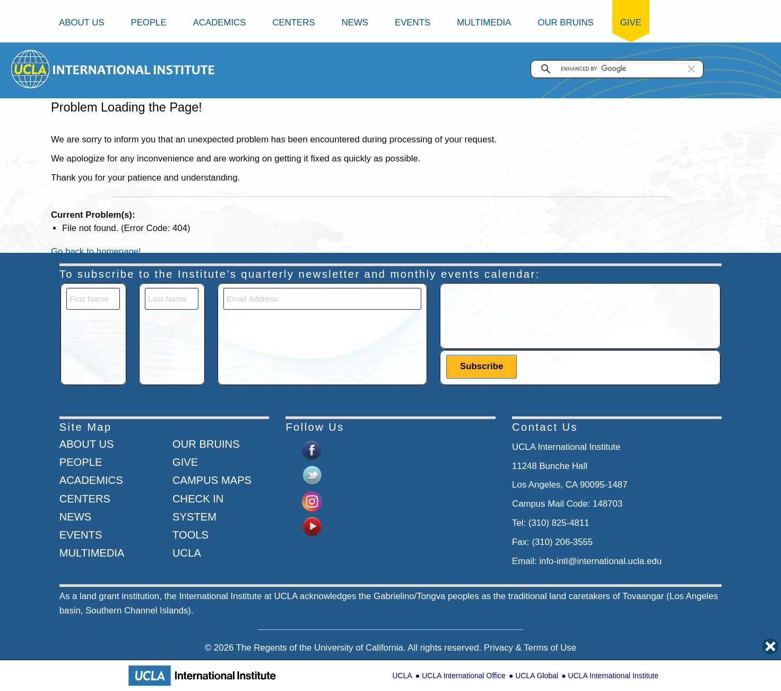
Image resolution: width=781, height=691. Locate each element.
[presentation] (527, 322)
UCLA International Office (464, 675)
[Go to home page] (31, 68)
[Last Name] (171, 299)
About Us (81, 23)
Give (630, 23)
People (148, 23)
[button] (691, 69)
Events (412, 23)
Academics (219, 23)
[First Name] (93, 299)
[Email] (322, 299)
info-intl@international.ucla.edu (600, 561)
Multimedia (484, 23)
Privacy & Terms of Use (530, 648)
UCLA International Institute (613, 675)
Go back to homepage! (96, 251)
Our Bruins (565, 23)
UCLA (402, 675)
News (355, 23)
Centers (293, 23)
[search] (629, 69)
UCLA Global (536, 675)
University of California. (360, 648)
